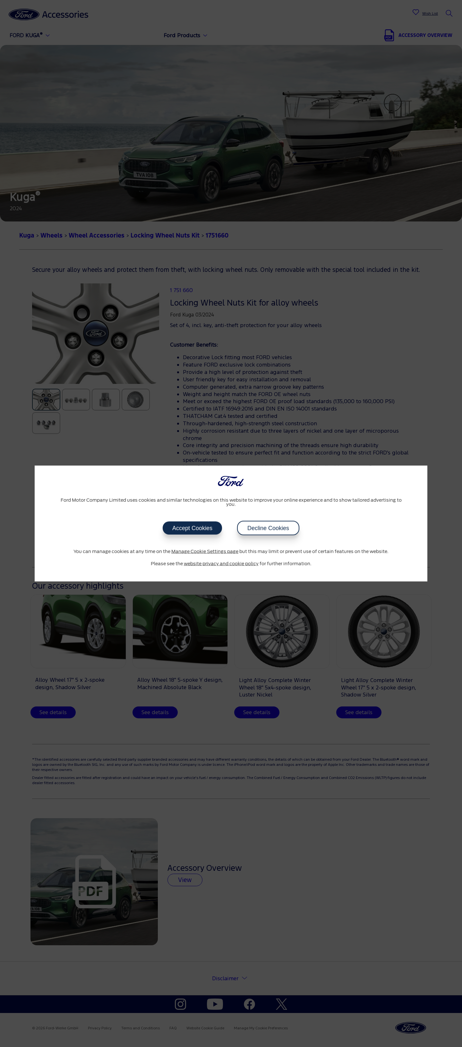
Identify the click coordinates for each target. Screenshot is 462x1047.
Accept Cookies (192, 528)
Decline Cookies (268, 528)
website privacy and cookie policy (221, 563)
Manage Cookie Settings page (204, 551)
